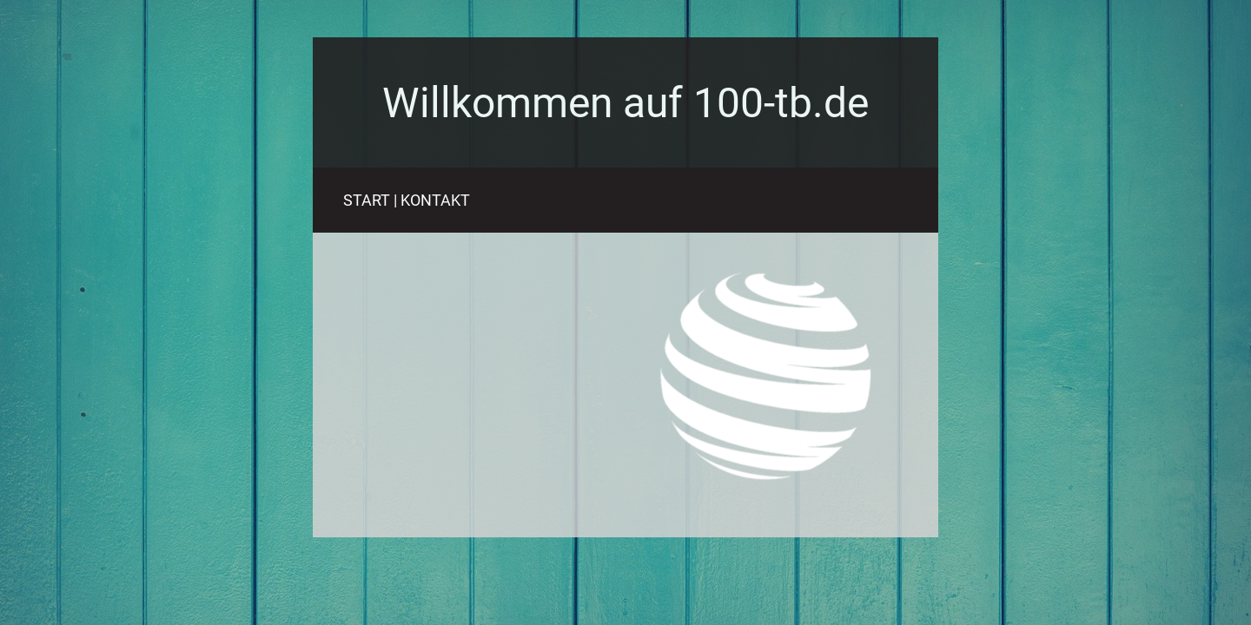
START (366, 200)
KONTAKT (435, 200)
